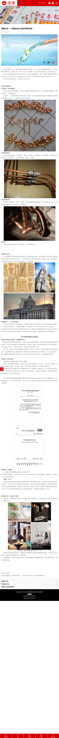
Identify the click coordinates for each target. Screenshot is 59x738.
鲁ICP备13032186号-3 (29, 596)
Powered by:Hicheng (29, 598)
